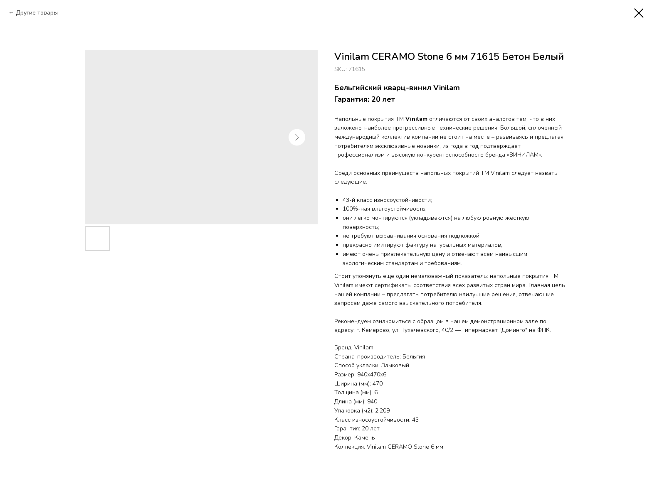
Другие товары (37, 13)
